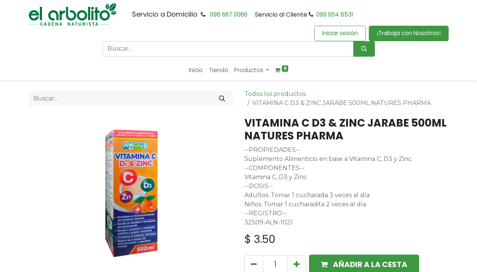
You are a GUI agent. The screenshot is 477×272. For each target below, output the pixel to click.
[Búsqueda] (364, 49)
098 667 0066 (228, 14)
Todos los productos (275, 93)
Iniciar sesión (340, 33)
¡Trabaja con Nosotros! (409, 33)
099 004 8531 (334, 14)
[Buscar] (222, 99)
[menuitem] (196, 70)
